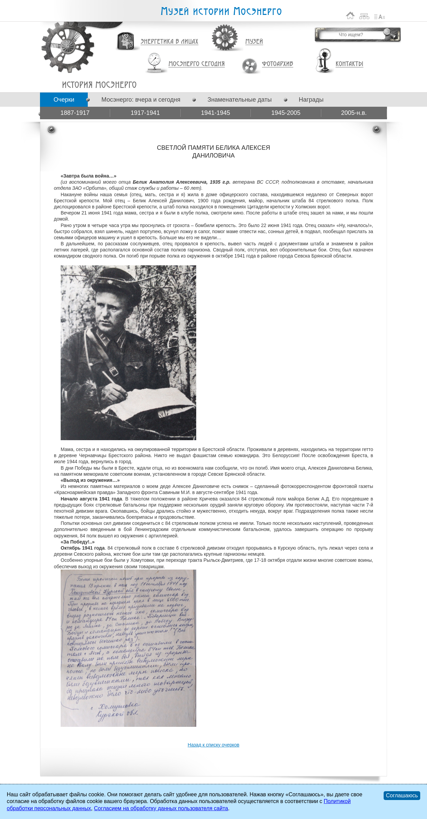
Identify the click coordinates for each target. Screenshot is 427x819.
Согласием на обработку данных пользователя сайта (161, 808)
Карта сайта (364, 15)
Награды (311, 99)
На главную (350, 15)
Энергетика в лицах (169, 41)
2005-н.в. (354, 112)
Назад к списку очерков (213, 745)
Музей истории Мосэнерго (221, 11)
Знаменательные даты (239, 99)
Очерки (64, 99)
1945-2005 (285, 112)
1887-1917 (74, 112)
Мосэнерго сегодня (196, 64)
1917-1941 (145, 112)
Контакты (349, 64)
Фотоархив (277, 64)
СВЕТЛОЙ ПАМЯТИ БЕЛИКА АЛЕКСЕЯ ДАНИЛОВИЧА (99, 85)
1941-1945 (215, 112)
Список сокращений (379, 15)
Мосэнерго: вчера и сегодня (140, 99)
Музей (254, 41)
